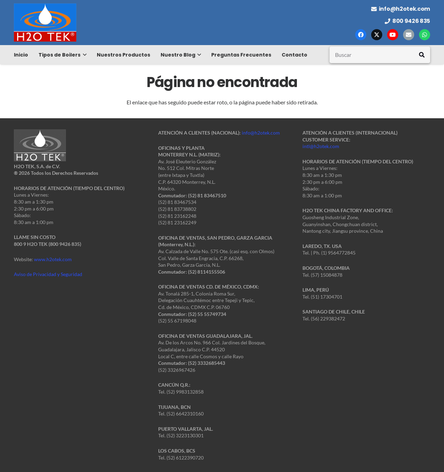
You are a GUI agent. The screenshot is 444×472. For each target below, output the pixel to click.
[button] (83, 54)
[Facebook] (360, 34)
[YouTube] (392, 34)
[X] (376, 34)
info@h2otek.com (261, 133)
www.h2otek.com (53, 259)
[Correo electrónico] (408, 34)
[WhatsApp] (424, 34)
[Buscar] (380, 54)
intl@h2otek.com (320, 146)
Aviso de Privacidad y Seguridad (48, 274)
